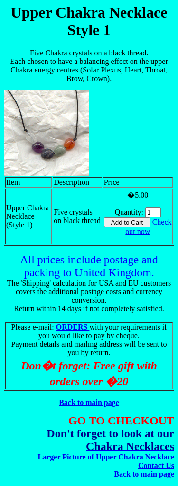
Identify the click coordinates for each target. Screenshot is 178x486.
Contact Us (156, 465)
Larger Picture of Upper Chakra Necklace (106, 457)
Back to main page (89, 402)
